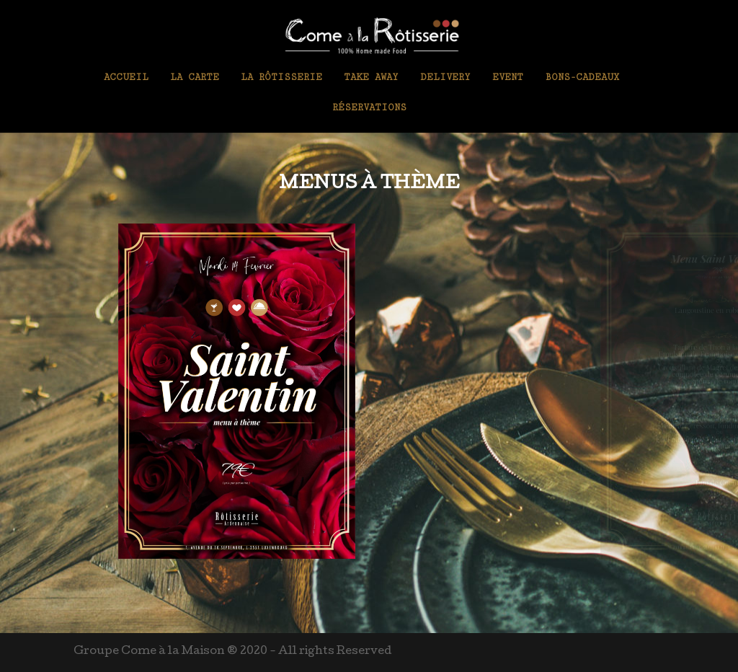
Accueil (126, 77)
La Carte (194, 77)
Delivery (445, 77)
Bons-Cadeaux (582, 77)
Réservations (369, 107)
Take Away (371, 77)
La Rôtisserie (281, 77)
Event (507, 77)
